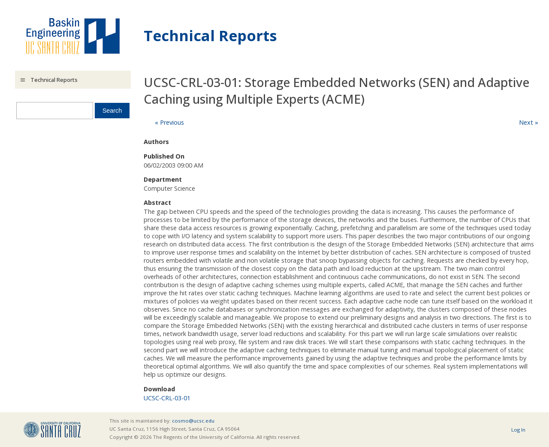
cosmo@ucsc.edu (193, 420)
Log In (518, 429)
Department (163, 179)
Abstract (157, 202)
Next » (528, 122)
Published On (164, 156)
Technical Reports (210, 35)
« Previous (169, 122)
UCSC (52, 430)
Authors (156, 142)
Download (159, 389)
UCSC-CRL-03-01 (167, 398)
